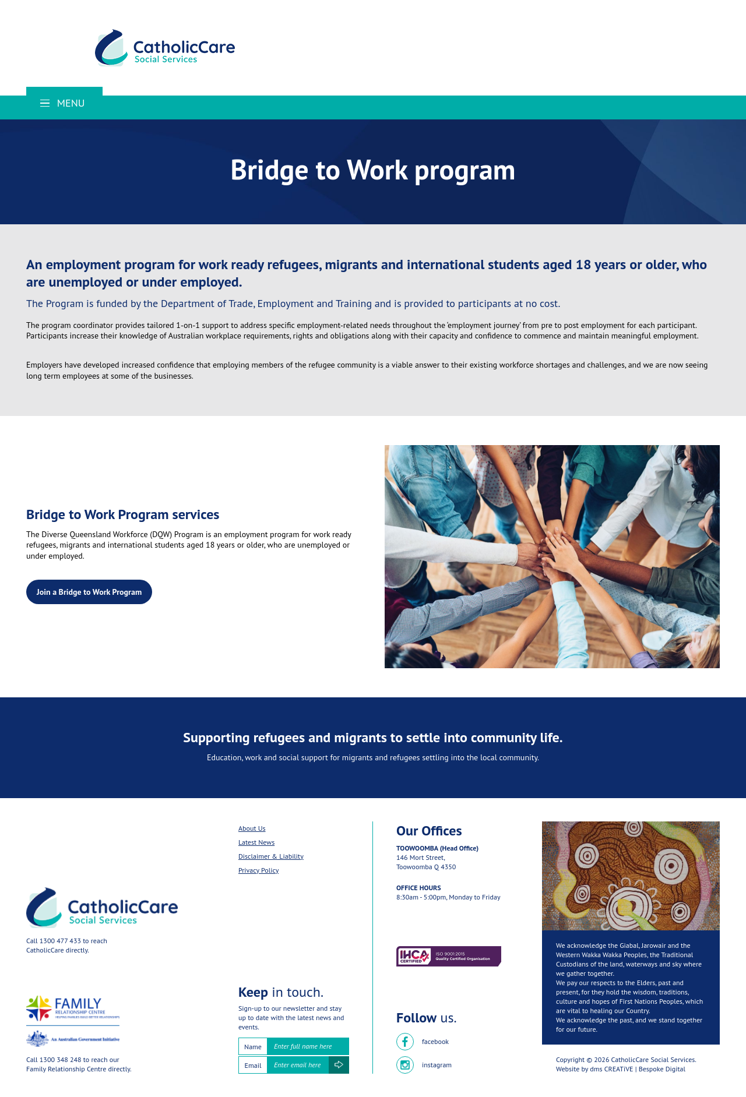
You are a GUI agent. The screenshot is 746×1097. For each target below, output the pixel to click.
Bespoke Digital (662, 1068)
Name (253, 1046)
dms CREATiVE (611, 1068)
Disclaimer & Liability (271, 856)
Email (253, 1065)
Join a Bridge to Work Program (89, 592)
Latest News (256, 842)
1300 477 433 (60, 940)
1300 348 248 (61, 1059)
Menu (62, 103)
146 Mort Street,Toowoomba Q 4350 (426, 862)
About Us (252, 828)
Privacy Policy (258, 870)
